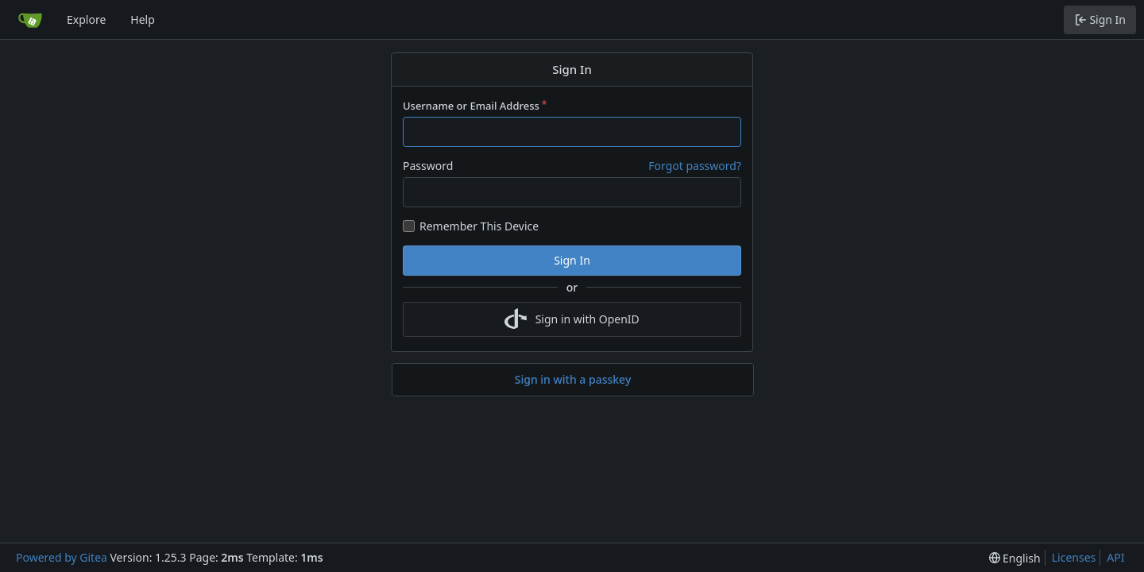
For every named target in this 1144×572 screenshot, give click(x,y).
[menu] (1015, 558)
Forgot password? (694, 165)
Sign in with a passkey (573, 380)
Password (428, 165)
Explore (86, 19)
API (1115, 557)
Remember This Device (479, 226)
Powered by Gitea (61, 557)
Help (142, 19)
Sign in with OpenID (572, 319)
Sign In (572, 260)
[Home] (30, 20)
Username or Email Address (471, 106)
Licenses (1074, 557)
